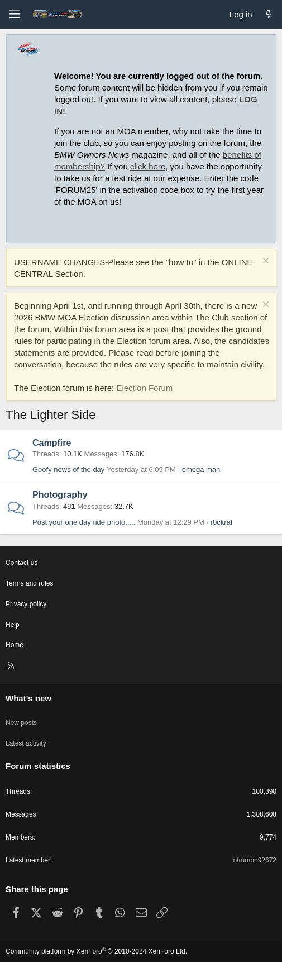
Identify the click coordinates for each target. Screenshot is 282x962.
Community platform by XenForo (96, 951)
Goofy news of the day (68, 469)
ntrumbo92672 (254, 860)
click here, (149, 166)
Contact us (21, 563)
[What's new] (269, 14)
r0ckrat (222, 522)
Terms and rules (29, 583)
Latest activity (26, 743)
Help (13, 625)
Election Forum (144, 388)
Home (14, 645)
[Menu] (14, 14)
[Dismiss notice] (264, 262)
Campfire (51, 442)
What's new (28, 698)
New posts (21, 723)
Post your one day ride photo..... (83, 522)
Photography (60, 494)
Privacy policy (26, 604)
